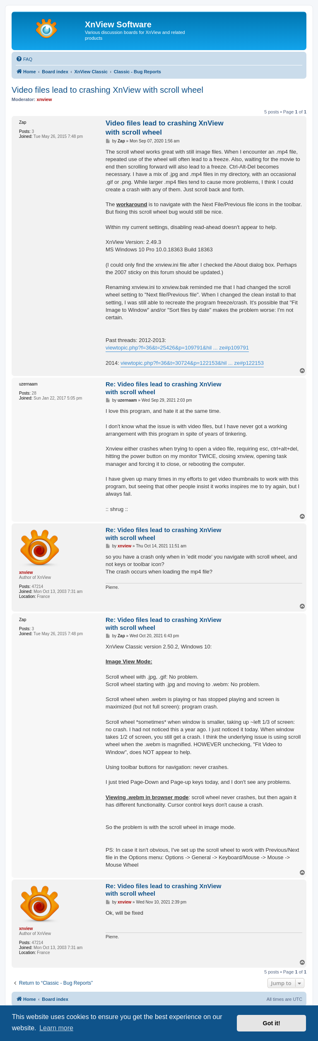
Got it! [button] (271, 1023)
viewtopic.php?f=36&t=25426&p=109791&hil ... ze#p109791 (177, 348)
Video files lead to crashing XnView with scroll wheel (107, 89)
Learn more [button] (56, 1027)
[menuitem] (24, 59)
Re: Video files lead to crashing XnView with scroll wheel (164, 388)
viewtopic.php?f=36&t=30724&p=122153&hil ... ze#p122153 (192, 363)
